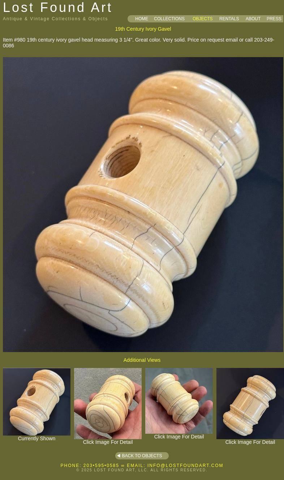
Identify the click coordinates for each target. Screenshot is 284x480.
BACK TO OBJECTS (142, 455)
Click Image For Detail (108, 439)
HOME (141, 18)
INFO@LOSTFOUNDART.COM (185, 465)
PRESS (274, 18)
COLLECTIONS (169, 18)
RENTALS (229, 18)
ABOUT (253, 18)
